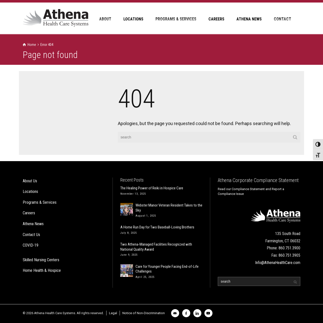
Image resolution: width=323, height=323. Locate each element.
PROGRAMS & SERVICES (175, 19)
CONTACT (282, 19)
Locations (30, 191)
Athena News (33, 223)
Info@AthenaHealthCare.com (277, 262)
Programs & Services (40, 202)
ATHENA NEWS (249, 19)
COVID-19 (30, 245)
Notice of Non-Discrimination (143, 313)
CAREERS (216, 19)
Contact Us (31, 234)
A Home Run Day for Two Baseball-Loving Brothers (157, 227)
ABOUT (105, 19)
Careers (29, 213)
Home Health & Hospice (42, 270)
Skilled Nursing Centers (41, 259)
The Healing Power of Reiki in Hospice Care (151, 188)
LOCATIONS (133, 19)
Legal (113, 313)
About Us (30, 181)
